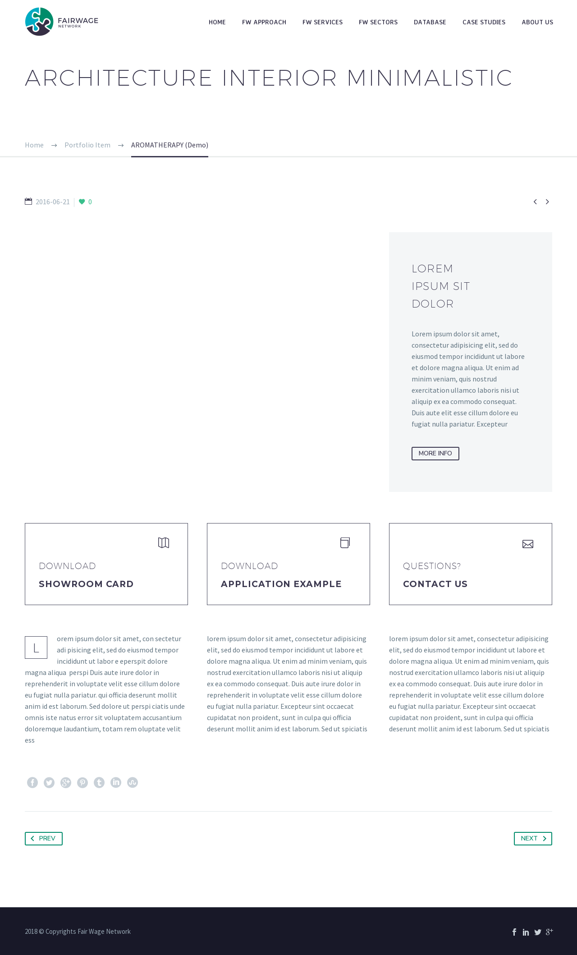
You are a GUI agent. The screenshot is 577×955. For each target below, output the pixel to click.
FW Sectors (378, 22)
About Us (537, 22)
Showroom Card (86, 584)
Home (217, 22)
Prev (41, 839)
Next (535, 839)
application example (281, 584)
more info (435, 453)
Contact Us (435, 584)
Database (430, 22)
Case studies (484, 22)
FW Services (322, 22)
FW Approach (264, 22)
